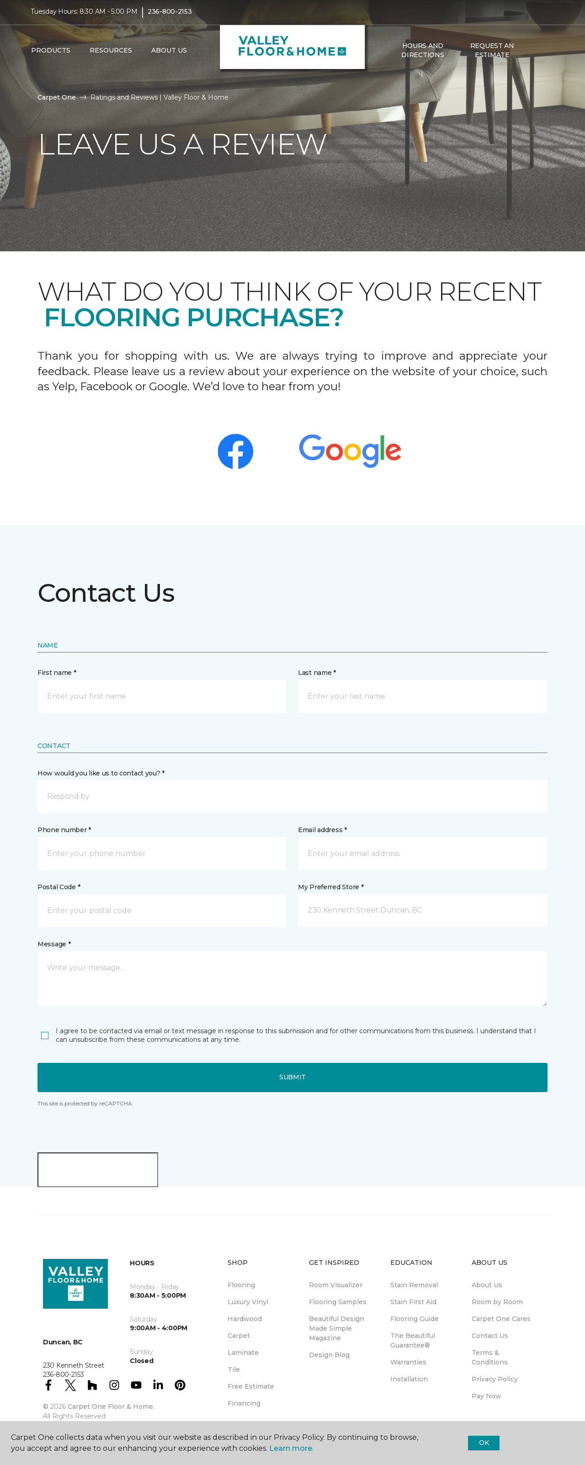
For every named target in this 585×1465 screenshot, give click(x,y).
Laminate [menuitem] (243, 1352)
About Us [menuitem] (487, 1285)
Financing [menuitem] (244, 1403)
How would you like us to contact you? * (101, 773)
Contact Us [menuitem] (490, 1336)
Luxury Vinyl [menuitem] (248, 1302)
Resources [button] (111, 55)
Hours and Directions (422, 55)
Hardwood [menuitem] (245, 1319)
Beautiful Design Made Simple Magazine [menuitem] (336, 1328)
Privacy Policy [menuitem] (495, 1379)
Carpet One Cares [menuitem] (501, 1319)
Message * (53, 944)
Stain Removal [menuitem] (414, 1285)
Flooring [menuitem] (241, 1285)
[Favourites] (545, 55)
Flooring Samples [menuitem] (338, 1302)
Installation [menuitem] (409, 1379)
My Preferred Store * (330, 887)
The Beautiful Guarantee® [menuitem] (412, 1340)
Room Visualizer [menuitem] (335, 1285)
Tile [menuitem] (234, 1369)
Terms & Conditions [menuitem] (490, 1357)
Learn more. (291, 1448)
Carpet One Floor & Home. (111, 1406)
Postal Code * (58, 887)
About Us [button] (169, 55)
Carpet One (56, 97)
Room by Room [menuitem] (497, 1302)
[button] (534, 55)
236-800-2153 (170, 16)
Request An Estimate (492, 55)
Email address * (322, 830)
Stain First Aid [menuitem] (413, 1302)
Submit (292, 1077)
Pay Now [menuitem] (486, 1396)
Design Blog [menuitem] (329, 1355)
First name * (56, 672)
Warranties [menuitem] (408, 1362)
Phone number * (64, 830)
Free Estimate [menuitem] (251, 1386)
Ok (484, 1442)
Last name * (317, 672)
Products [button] (50, 55)
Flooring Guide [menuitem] (414, 1319)
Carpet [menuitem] (239, 1336)
